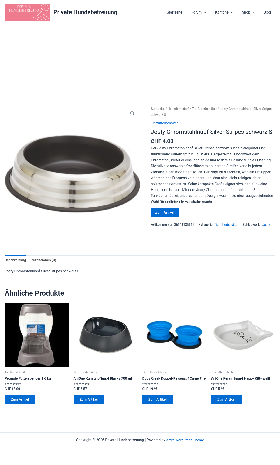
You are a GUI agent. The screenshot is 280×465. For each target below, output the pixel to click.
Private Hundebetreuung (85, 12)
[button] (132, 113)
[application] (210, 12)
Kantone (229, 12)
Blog (268, 12)
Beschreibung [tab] (16, 260)
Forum (205, 12)
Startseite (182, 12)
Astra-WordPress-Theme (185, 445)
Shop (251, 12)
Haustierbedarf (179, 109)
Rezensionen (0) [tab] (45, 260)
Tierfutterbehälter (206, 109)
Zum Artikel (164, 212)
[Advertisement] (140, 58)
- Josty (266, 225)
